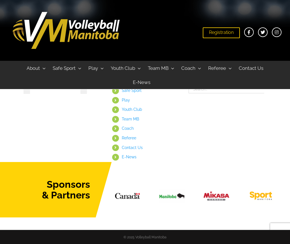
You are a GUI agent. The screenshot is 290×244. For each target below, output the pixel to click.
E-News (129, 157)
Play (126, 100)
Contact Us (132, 147)
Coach (128, 128)
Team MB (130, 119)
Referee (129, 138)
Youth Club (132, 109)
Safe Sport (132, 90)
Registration (221, 32)
